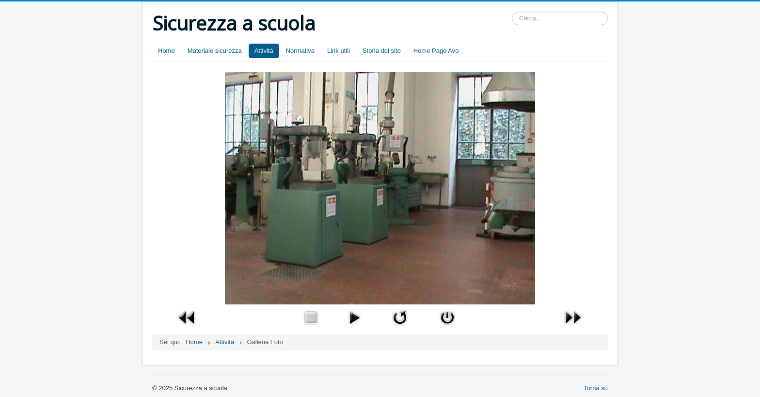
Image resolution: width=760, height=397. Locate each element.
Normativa (300, 50)
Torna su (596, 388)
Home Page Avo (436, 50)
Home (166, 50)
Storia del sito (382, 50)
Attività (263, 50)
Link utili (338, 50)
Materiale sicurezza (215, 50)
